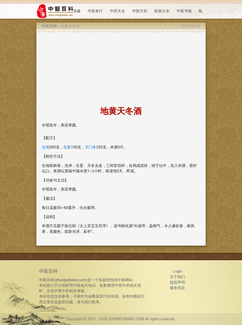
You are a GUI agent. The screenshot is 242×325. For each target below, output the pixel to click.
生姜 (67, 147)
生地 (45, 147)
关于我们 (177, 277)
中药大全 (117, 11)
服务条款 (177, 288)
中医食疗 (95, 11)
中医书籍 (184, 11)
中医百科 (49, 26)
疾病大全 (161, 11)
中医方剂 (139, 11)
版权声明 (177, 282)
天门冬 (90, 147)
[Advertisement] (121, 68)
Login (177, 271)
